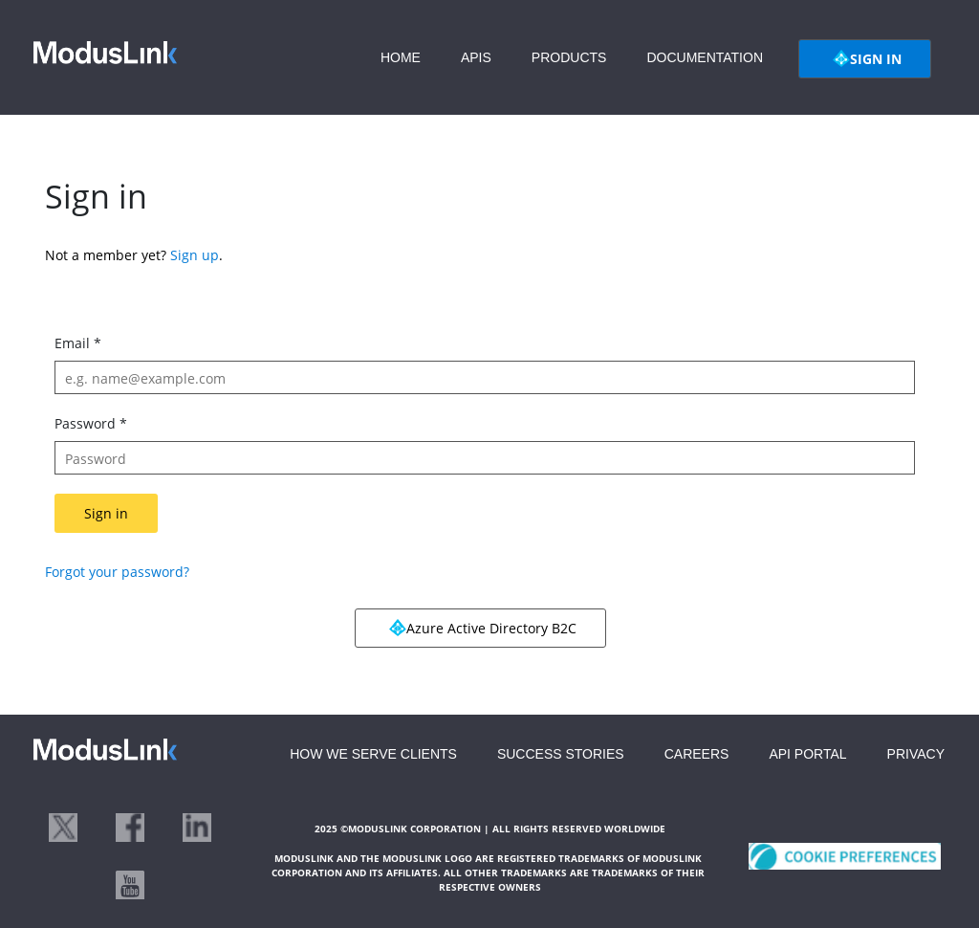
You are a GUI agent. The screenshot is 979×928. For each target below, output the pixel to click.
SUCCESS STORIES (560, 754)
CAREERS (696, 754)
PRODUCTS (569, 57)
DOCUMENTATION (704, 57)
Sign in (106, 513)
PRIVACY (916, 754)
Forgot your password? (117, 572)
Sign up (194, 255)
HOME (401, 57)
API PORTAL (807, 754)
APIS (476, 57)
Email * (77, 343)
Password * (90, 423)
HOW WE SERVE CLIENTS (373, 754)
